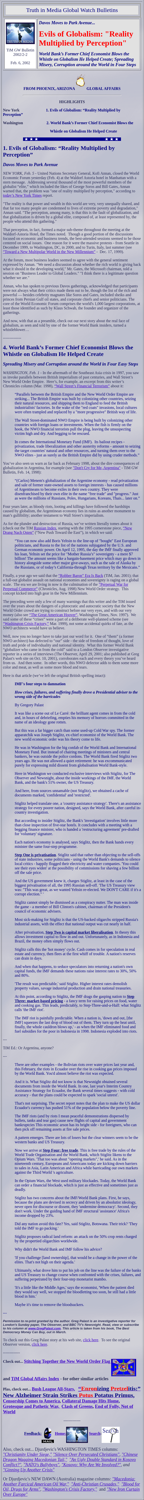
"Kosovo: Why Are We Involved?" (91, 1464)
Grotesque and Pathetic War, (31, 1406)
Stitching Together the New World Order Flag (80, 1361)
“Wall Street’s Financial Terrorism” (82, 386)
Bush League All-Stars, (53, 1389)
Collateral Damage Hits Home (90, 1401)
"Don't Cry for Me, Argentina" (96, 468)
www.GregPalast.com (44, 1328)
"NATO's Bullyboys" (41, 1464)
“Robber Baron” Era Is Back (80, 575)
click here (90, 1340)
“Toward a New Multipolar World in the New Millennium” (49, 252)
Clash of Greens (77, 1406)
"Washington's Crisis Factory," (69, 1489)
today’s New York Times (22, 195)
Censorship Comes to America (31, 1401)
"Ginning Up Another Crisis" (28, 1469)
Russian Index (45, 528)
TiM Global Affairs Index (35, 1378)
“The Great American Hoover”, (53, 615)
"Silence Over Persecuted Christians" (86, 1454)
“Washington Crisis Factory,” (26, 624)
